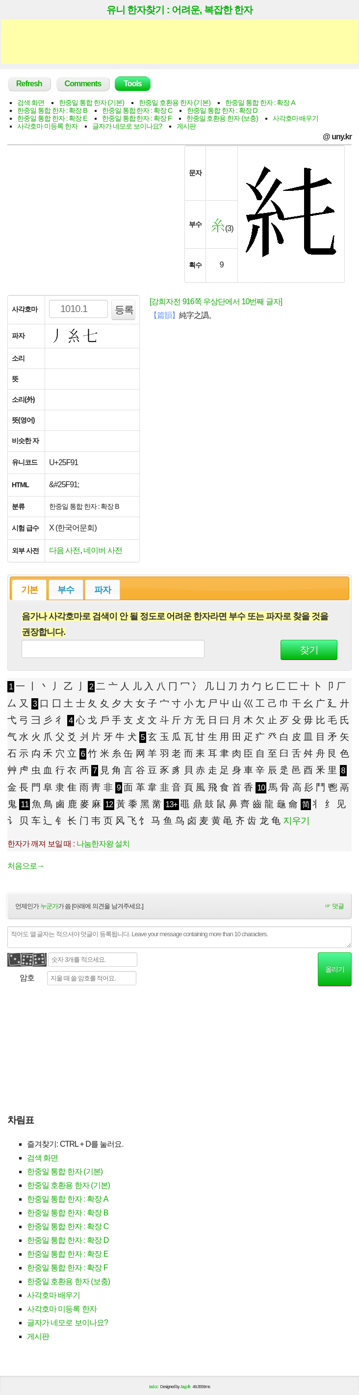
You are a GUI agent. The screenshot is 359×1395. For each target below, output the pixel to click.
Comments (83, 83)
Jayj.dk (185, 1386)
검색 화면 (30, 102)
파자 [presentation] (102, 590)
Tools (132, 83)
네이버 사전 (102, 550)
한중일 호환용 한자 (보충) (222, 118)
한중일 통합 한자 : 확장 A (260, 102)
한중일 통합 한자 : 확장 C (137, 110)
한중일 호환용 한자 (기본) (174, 102)
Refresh (29, 83)
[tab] (29, 589)
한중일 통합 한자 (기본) (91, 102)
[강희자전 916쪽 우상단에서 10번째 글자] (216, 301)
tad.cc (153, 1386)
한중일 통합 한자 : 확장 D (222, 110)
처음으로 (25, 866)
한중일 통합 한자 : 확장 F (137, 118)
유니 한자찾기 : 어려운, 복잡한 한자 (179, 9)
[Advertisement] (179, 42)
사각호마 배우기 (296, 118)
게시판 (186, 126)
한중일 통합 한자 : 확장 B (52, 110)
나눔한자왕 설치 (103, 844)
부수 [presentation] (65, 590)
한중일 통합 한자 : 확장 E (52, 118)
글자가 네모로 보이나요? (127, 126)
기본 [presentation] (29, 590)
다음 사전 (64, 550)
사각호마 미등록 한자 (47, 126)
